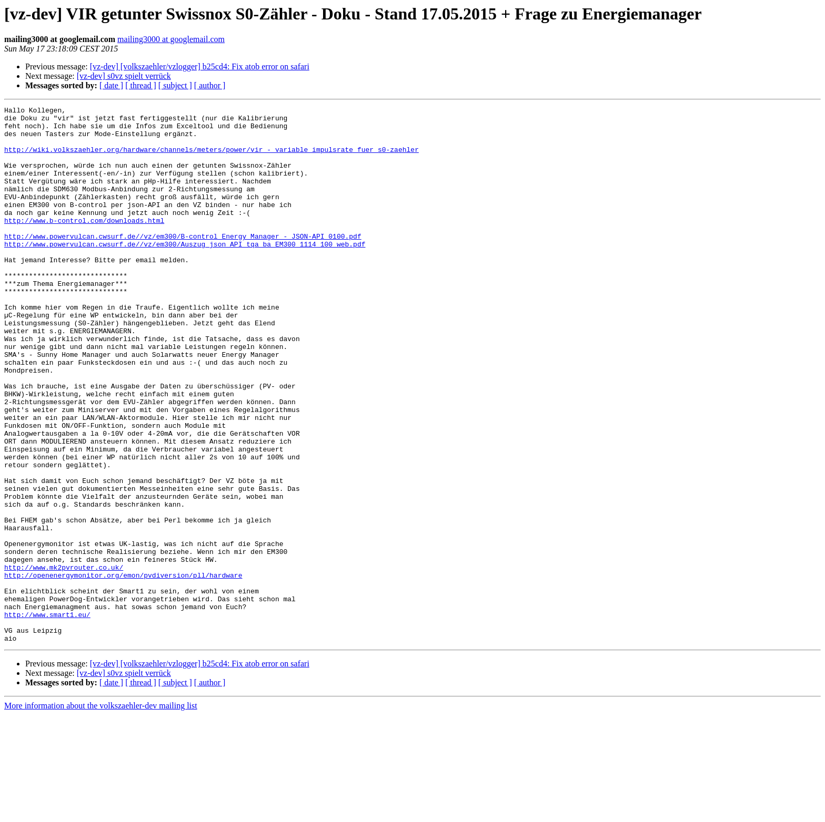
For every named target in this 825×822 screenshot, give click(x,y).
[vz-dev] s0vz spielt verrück (124, 75)
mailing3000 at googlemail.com (171, 39)
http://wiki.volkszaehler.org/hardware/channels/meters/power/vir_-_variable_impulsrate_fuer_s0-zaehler (211, 158)
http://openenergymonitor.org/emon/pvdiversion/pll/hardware (123, 669)
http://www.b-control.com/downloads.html (84, 244)
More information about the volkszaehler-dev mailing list (100, 812)
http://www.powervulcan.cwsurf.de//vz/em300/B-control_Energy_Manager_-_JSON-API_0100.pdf (182, 263)
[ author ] (210, 85)
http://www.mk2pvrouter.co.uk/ (63, 660)
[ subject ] (175, 85)
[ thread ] (140, 85)
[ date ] (111, 85)
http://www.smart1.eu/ (47, 717)
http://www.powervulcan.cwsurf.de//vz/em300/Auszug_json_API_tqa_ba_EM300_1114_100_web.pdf (184, 272)
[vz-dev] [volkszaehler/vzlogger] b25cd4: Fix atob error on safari (199, 66)
